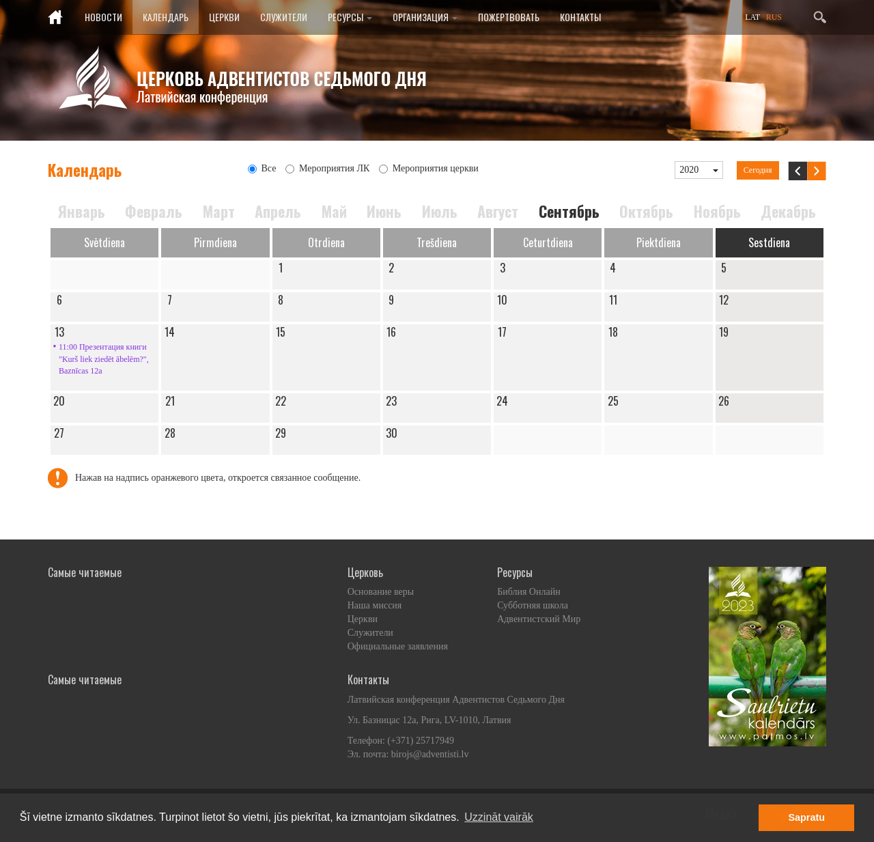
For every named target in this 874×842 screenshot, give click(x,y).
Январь (81, 211)
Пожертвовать (508, 17)
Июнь (384, 211)
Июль (439, 211)
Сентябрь (569, 211)
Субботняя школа (532, 605)
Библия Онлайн (529, 592)
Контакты (580, 17)
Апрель (278, 211)
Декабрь (788, 211)
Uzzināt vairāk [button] (498, 817)
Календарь (165, 17)
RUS (774, 17)
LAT (752, 17)
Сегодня (758, 170)
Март (219, 211)
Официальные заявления (398, 646)
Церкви (224, 17)
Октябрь (646, 211)
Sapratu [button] (806, 817)
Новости (103, 17)
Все (262, 168)
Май (334, 211)
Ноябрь (717, 211)
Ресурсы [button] (350, 17)
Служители (283, 17)
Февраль (153, 211)
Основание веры (381, 592)
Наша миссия (375, 605)
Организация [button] (425, 17)
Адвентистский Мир (538, 619)
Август (497, 211)
